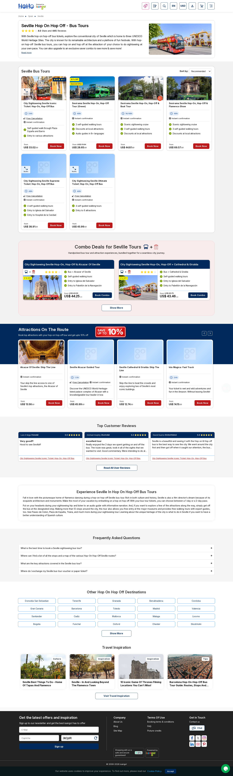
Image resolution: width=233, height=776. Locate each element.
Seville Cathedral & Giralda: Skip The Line (139, 369)
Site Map (118, 730)
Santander (37, 616)
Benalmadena (156, 601)
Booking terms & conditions (160, 721)
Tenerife (76, 601)
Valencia (196, 608)
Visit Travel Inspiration (117, 695)
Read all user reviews (117, 467)
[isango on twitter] (198, 738)
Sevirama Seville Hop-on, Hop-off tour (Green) (90, 105)
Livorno (196, 616)
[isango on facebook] (192, 738)
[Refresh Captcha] (96, 738)
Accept (170, 771)
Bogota (37, 624)
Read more (26, 53)
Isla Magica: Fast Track (181, 367)
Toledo (116, 608)
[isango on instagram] (204, 738)
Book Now (56, 146)
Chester (156, 624)
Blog (116, 726)
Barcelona (77, 608)
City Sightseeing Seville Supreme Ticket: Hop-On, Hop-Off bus (41, 182)
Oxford (116, 624)
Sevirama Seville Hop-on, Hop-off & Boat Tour (140, 105)
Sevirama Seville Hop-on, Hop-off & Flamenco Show (188, 105)
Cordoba (196, 601)
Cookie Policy (154, 771)
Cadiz (77, 616)
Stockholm (196, 624)
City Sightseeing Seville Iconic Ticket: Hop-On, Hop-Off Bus (40, 105)
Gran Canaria (36, 608)
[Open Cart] (201, 6)
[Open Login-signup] (192, 6)
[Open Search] (164, 6)
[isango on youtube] (198, 744)
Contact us (194, 721)
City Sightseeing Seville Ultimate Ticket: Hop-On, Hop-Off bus (89, 182)
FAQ (149, 726)
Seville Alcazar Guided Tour (85, 367)
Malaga (156, 616)
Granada (116, 601)
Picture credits (154, 730)
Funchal (77, 624)
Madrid (156, 608)
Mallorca (116, 616)
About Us (118, 721)
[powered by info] (152, 754)
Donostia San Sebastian (37, 601)
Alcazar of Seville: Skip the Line (37, 367)
